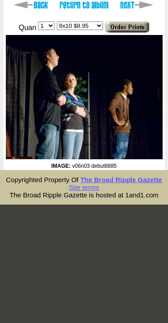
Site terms (84, 187)
